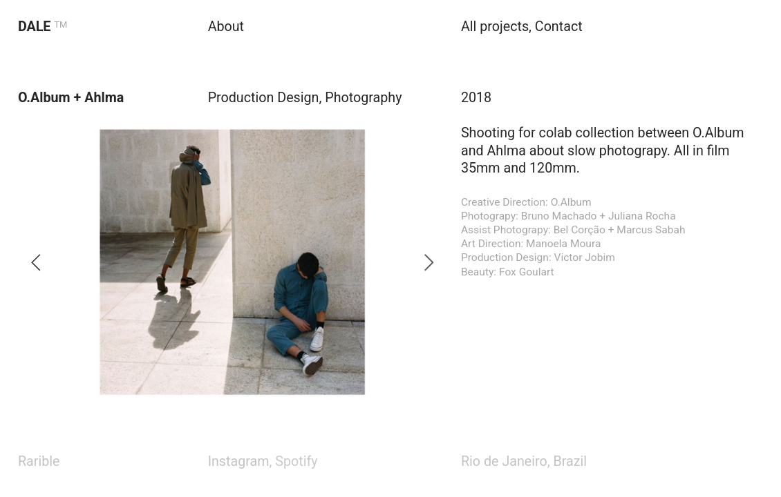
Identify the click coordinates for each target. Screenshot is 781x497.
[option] (232, 262)
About (226, 27)
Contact (559, 27)
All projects (495, 27)
